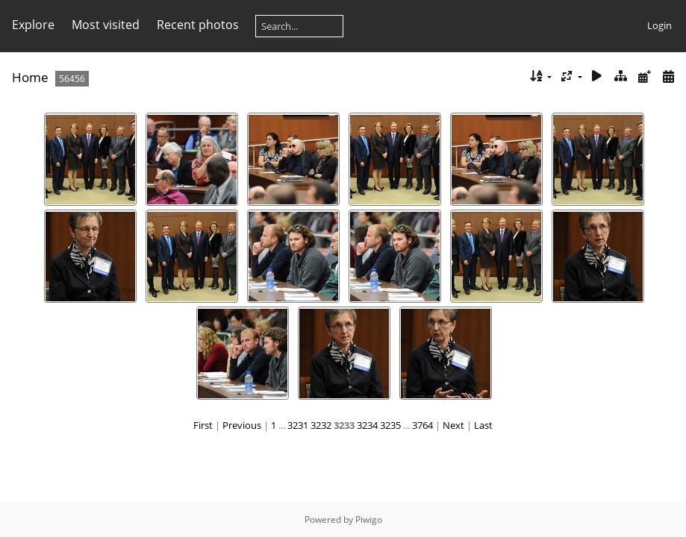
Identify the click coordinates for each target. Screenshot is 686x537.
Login (659, 25)
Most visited (106, 24)
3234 (367, 425)
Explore (33, 24)
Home (30, 77)
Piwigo (368, 519)
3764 (422, 425)
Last (483, 425)
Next (453, 425)
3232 (321, 425)
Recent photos (198, 24)
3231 (297, 425)
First (203, 425)
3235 (390, 425)
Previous (241, 425)
